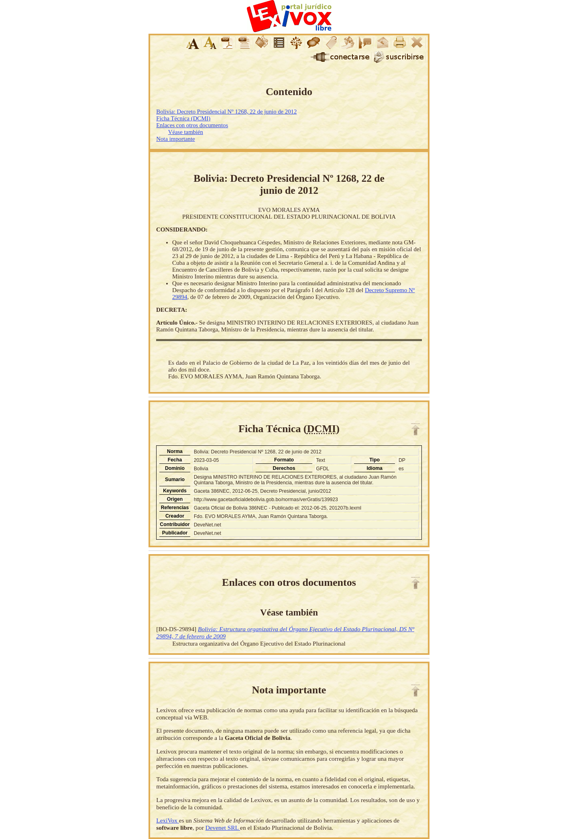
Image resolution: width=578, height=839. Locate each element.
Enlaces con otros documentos (192, 125)
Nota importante (175, 139)
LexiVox (167, 820)
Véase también (185, 132)
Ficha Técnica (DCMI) (183, 118)
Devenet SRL (223, 827)
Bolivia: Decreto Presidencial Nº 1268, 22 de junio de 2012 (226, 111)
